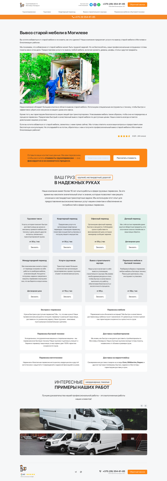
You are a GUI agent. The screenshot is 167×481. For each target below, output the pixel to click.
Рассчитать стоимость (126, 158)
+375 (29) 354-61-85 (114, 4)
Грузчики (47, 12)
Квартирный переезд (67, 12)
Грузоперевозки (29, 12)
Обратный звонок (137, 4)
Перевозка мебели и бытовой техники (129, 12)
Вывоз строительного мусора (94, 12)
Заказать (34, 247)
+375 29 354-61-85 (84, 17)
